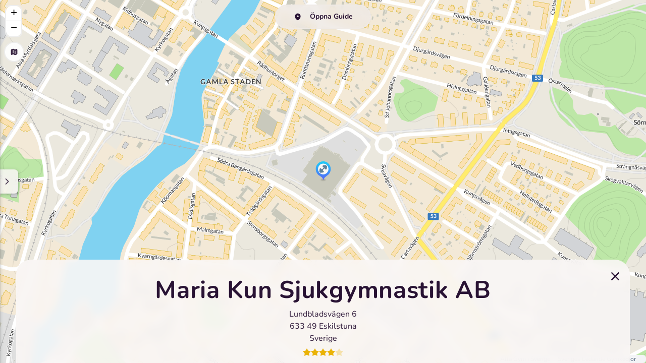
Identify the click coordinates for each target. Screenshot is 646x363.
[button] (323, 171)
